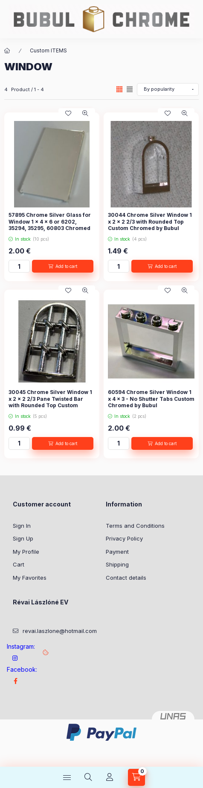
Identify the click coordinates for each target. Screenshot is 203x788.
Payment (117, 551)
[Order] (168, 89)
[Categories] (66, 777)
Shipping (117, 564)
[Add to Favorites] (68, 113)
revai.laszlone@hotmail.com (60, 630)
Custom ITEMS (48, 50)
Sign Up (23, 538)
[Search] (88, 777)
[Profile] (109, 777)
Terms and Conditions (135, 525)
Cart (18, 564)
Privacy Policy (124, 538)
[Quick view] (85, 113)
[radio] (130, 89)
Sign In (22, 525)
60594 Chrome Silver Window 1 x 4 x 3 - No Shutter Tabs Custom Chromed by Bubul (151, 398)
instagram (15, 658)
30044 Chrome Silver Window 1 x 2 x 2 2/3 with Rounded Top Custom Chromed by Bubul (150, 221)
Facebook (15, 681)
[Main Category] (7, 51)
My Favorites (29, 577)
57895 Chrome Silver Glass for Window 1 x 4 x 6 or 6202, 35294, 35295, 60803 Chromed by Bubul (50, 225)
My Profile (26, 551)
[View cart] (136, 777)
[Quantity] (19, 266)
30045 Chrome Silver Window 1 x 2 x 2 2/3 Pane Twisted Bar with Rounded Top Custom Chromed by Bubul (50, 402)
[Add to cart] (62, 266)
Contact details (126, 577)
